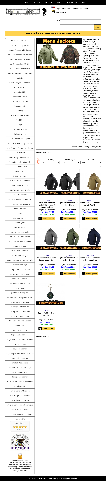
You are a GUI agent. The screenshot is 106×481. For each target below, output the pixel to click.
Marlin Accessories (20, 246)
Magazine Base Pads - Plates (20, 241)
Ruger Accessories (20, 344)
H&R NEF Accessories (20, 185)
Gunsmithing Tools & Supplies (20, 157)
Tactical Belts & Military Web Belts (20, 381)
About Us (48, 2)
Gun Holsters (20, 153)
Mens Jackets (96, 147)
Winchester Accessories (20, 409)
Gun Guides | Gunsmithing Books (20, 148)
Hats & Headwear (20, 176)
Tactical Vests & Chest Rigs (20, 391)
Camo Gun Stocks (20, 97)
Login (58, 8)
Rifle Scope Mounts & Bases (20, 321)
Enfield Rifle (20, 120)
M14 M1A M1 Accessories (20, 237)
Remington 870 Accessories (19, 302)
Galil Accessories (20, 134)
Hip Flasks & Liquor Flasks (20, 190)
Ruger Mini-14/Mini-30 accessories (20, 339)
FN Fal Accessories (20, 129)
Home (26, 2)
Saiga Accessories (20, 349)
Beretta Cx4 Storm (20, 87)
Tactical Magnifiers (20, 386)
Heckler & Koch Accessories (20, 181)
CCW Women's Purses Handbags (20, 414)
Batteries (20, 78)
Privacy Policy (71, 2)
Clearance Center (20, 106)
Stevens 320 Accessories (20, 372)
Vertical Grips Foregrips (20, 400)
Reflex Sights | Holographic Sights (20, 297)
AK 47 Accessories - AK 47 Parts (20, 55)
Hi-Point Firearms (20, 195)
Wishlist (86, 8)
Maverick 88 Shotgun (20, 255)
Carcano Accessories (20, 101)
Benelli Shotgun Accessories (20, 83)
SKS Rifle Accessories (20, 363)
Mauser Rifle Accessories (19, 251)
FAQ (83, 2)
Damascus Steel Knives (20, 115)
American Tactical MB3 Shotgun (20, 50)
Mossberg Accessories (19, 279)
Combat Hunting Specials (19, 45)
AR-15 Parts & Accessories (20, 59)
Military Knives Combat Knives (20, 269)
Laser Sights (20, 223)
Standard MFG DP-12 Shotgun (20, 367)
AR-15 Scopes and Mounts (20, 69)
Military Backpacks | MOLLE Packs (20, 260)
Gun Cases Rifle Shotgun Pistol (20, 143)
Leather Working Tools (20, 232)
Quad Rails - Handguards (20, 293)
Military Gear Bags (20, 265)
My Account (66, 8)
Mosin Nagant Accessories (20, 274)
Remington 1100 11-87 (20, 307)
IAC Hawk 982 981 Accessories (20, 199)
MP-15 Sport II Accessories (20, 283)
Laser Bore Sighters (19, 218)
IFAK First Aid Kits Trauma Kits (20, 204)
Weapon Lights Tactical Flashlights (20, 405)
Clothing (20, 111)
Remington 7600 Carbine (20, 316)
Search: (57, 20)
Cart (57, 12)
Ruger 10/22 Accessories (20, 335)
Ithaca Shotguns (20, 209)
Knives (19, 213)
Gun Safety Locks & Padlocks (20, 162)
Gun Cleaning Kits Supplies (20, 139)
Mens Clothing (83, 147)
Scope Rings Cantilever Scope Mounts (20, 353)
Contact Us (77, 8)
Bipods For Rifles (20, 92)
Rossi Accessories (20, 330)
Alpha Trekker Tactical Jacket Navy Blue (90, 259)
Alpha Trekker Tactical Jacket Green (68, 259)
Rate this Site (20, 419)
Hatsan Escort (20, 171)
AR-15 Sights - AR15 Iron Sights (20, 73)
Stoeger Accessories (20, 377)
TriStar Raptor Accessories (20, 395)
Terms (59, 2)
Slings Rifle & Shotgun (20, 358)
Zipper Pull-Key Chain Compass (47, 314)
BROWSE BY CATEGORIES (20, 41)
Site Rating (20, 429)
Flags (20, 125)
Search (97, 27)
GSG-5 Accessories (20, 167)
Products (36, 2)
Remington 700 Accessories (19, 311)
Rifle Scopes (20, 325)
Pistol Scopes (20, 288)
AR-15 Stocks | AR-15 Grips (20, 64)
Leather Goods (20, 227)
